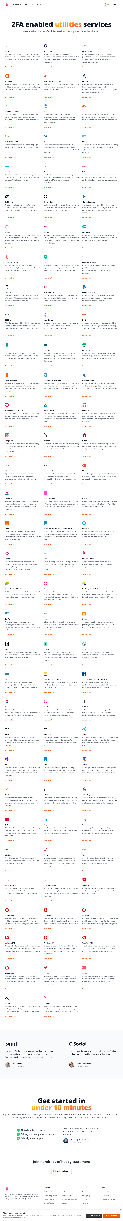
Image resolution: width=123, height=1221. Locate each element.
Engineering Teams (50, 1196)
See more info (10, 67)
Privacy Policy (106, 1196)
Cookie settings (94, 1215)
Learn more (21, 1217)
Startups (64, 1203)
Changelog (86, 1196)
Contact (85, 1203)
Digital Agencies (67, 1192)
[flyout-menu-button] (17, 4)
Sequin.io (83, 1142)
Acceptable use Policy (109, 1199)
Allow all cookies (111, 1215)
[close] (120, 1209)
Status (84, 1199)
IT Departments (67, 1196)
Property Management (69, 1199)
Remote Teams (49, 1203)
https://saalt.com (18, 1066)
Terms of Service (107, 1192)
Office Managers (49, 1199)
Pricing (39, 4)
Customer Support (50, 1192)
